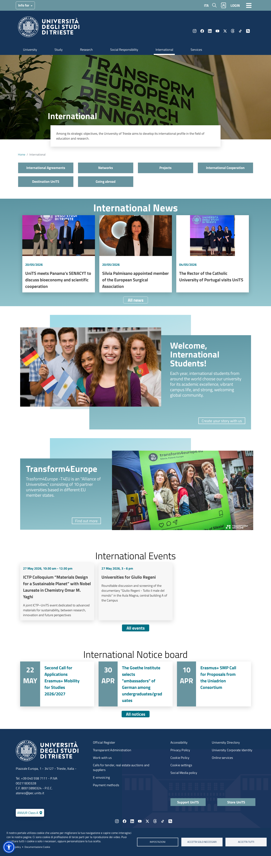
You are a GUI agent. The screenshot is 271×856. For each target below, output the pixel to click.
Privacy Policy (180, 750)
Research (86, 49)
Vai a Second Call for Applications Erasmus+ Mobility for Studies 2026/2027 (57, 683)
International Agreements (45, 167)
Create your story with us (222, 421)
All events (136, 628)
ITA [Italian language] (206, 5)
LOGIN (235, 5)
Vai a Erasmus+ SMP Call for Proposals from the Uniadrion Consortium (214, 683)
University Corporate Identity (232, 750)
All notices (135, 714)
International (164, 49)
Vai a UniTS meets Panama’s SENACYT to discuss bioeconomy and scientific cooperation (58, 253)
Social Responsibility (124, 49)
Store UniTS (236, 802)
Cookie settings (181, 765)
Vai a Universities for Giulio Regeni (136, 591)
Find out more (86, 521)
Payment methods (106, 785)
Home (21, 154)
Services (196, 49)
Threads (232, 31)
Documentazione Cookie (37, 847)
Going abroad (105, 181)
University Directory (226, 742)
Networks (105, 167)
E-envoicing (101, 777)
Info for (24, 5)
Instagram (194, 31)
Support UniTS (188, 802)
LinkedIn (209, 31)
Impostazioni (157, 842)
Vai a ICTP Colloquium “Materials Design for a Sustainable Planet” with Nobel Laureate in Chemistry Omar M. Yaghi (57, 591)
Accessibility (179, 742)
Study (58, 49)
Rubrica (223, 5)
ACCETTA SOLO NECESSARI (201, 842)
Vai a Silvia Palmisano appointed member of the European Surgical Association (135, 253)
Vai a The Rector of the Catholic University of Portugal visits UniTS (212, 253)
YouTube (217, 31)
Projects (165, 167)
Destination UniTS (45, 181)
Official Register (104, 742)
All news (135, 300)
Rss (248, 31)
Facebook (202, 31)
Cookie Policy (180, 757)
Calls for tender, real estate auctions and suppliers (121, 767)
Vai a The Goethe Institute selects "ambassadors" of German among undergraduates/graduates (136, 683)
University (30, 49)
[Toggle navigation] (248, 5)
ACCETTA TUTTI (246, 842)
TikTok (240, 31)
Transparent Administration (112, 750)
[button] (9, 847)
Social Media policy (183, 772)
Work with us (102, 757)
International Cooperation (225, 167)
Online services (222, 757)
